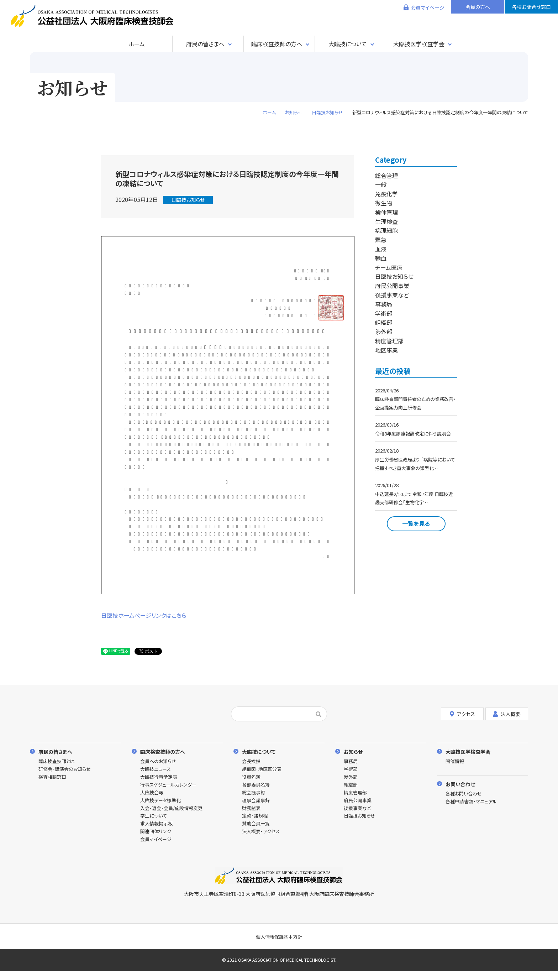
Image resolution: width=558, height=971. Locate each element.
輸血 (380, 258)
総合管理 (386, 175)
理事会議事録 (256, 801)
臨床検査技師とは (56, 761)
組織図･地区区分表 (261, 769)
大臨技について (347, 44)
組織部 (383, 322)
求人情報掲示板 (156, 824)
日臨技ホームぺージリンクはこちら (143, 615)
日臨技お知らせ (188, 199)
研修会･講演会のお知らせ (64, 769)
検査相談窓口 (52, 777)
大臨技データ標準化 (160, 801)
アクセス (462, 713)
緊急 (380, 239)
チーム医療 (388, 267)
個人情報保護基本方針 (279, 936)
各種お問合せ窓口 (531, 6)
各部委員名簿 (256, 785)
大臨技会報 (151, 793)
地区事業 (386, 350)
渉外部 (383, 331)
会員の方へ (477, 6)
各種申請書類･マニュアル (471, 802)
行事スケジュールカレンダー (168, 785)
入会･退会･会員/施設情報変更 (171, 808)
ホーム (136, 44)
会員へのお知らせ (158, 761)
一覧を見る (416, 523)
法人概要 (507, 713)
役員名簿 (251, 777)
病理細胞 (386, 230)
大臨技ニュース (155, 769)
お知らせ (353, 751)
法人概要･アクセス (261, 832)
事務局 (383, 304)
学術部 (383, 313)
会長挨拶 (251, 761)
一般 (380, 184)
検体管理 (386, 212)
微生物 (383, 203)
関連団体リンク (155, 832)
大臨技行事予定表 (158, 777)
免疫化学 (386, 193)
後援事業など (392, 295)
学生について (153, 816)
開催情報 (455, 761)
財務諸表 (251, 808)
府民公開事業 (392, 285)
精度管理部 (389, 340)
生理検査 (386, 221)
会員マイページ (427, 7)
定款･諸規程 (255, 816)
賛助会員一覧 (256, 824)
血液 (380, 249)
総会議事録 (253, 793)
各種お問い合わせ (464, 794)
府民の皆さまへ (205, 44)
